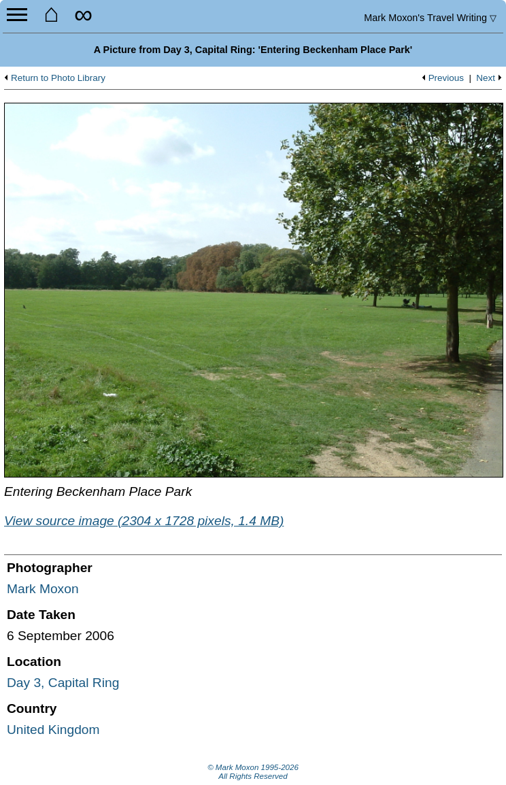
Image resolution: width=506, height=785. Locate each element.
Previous (446, 78)
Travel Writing (430, 17)
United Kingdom (53, 729)
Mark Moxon (43, 589)
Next (485, 78)
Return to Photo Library (58, 78)
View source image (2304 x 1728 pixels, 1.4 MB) (144, 521)
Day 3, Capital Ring (63, 682)
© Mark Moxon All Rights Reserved (253, 772)
